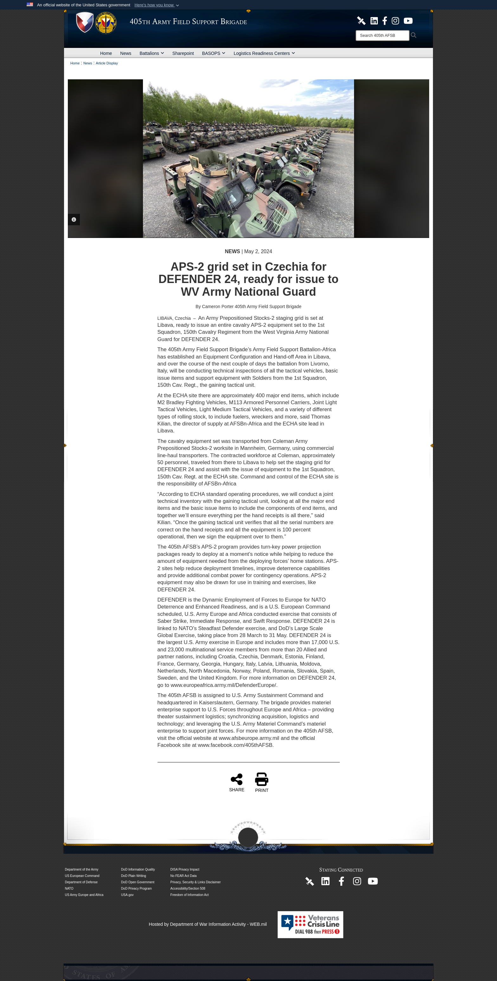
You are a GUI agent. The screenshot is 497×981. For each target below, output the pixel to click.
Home (106, 53)
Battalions (151, 53)
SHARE (236, 782)
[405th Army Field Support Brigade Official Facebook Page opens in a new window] (384, 20)
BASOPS (214, 53)
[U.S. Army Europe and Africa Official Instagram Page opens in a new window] (395, 20)
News (125, 53)
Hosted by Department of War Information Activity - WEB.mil (208, 924)
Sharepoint (183, 53)
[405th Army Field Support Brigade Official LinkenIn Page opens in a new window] (325, 883)
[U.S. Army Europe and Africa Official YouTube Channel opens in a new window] (408, 20)
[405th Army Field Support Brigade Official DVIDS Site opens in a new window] (361, 20)
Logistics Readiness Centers (264, 53)
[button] (157, 5)
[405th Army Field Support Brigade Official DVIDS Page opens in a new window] (309, 881)
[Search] (383, 35)
